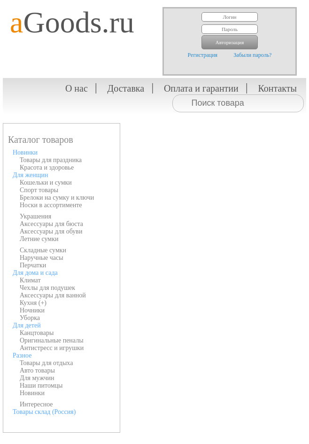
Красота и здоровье (47, 167)
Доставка (126, 88)
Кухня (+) (33, 302)
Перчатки (33, 265)
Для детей (27, 325)
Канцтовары (37, 332)
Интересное (36, 404)
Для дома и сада (35, 272)
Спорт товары (39, 190)
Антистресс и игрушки (52, 347)
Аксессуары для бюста (51, 223)
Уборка (30, 317)
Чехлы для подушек (47, 287)
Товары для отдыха (46, 362)
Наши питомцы (41, 385)
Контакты (277, 88)
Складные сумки (43, 250)
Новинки (25, 152)
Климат (30, 280)
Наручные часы (41, 257)
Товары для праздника (51, 160)
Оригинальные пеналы (52, 340)
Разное (22, 355)
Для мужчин (37, 378)
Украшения (35, 216)
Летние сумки (39, 238)
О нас (76, 88)
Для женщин (30, 175)
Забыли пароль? (252, 55)
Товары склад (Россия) (44, 411)
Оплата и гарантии (201, 88)
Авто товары (37, 370)
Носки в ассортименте (51, 205)
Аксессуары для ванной (53, 295)
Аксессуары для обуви (51, 231)
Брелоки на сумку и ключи (57, 197)
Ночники (32, 310)
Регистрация (203, 55)
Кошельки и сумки (46, 182)
